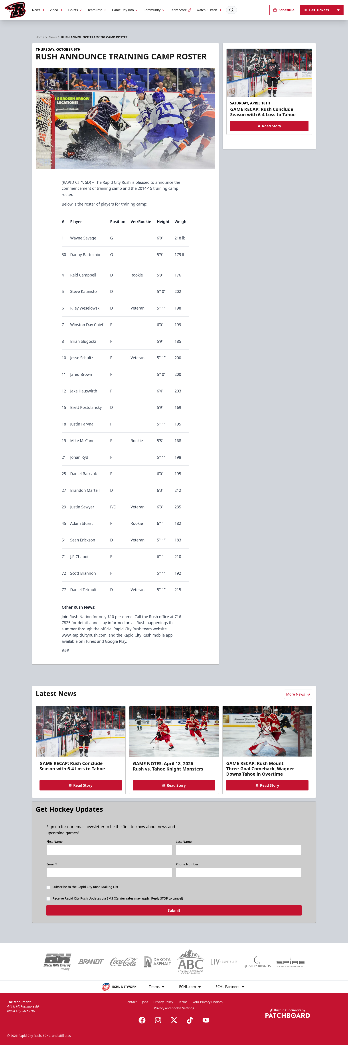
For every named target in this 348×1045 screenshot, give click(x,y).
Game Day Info (125, 10)
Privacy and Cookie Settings (174, 1008)
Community (154, 10)
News (38, 10)
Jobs (145, 1002)
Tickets (75, 10)
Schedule (284, 10)
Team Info (97, 10)
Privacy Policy (163, 1002)
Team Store (180, 10)
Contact (131, 1002)
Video (56, 10)
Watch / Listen (208, 10)
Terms (182, 1002)
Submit (174, 913)
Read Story (269, 126)
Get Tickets (316, 10)
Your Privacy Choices (208, 1002)
